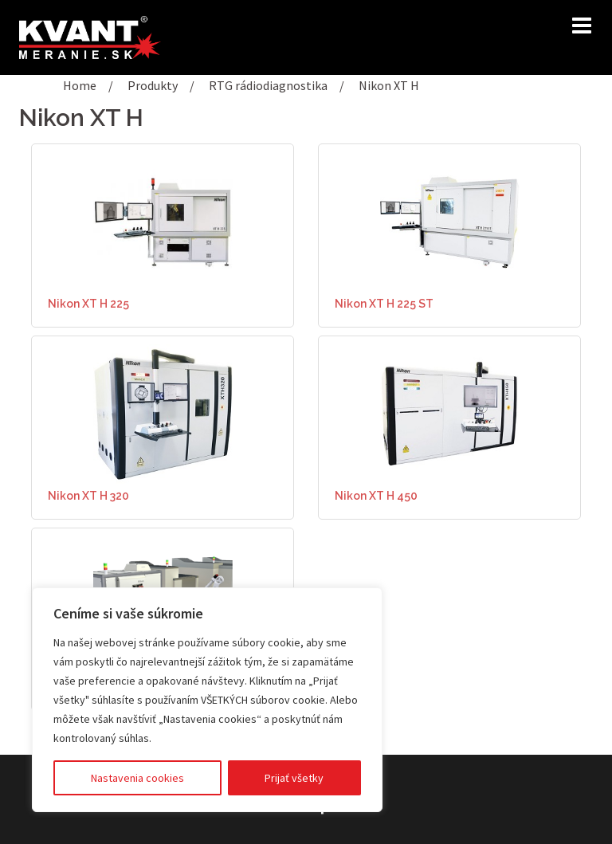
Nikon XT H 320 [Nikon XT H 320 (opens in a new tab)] (88, 495)
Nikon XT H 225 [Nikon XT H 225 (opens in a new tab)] (88, 303)
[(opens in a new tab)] (163, 220)
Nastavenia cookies (137, 778)
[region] (207, 699)
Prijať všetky (294, 778)
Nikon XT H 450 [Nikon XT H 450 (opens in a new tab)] (376, 495)
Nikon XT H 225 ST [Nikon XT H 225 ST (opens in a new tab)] (384, 303)
